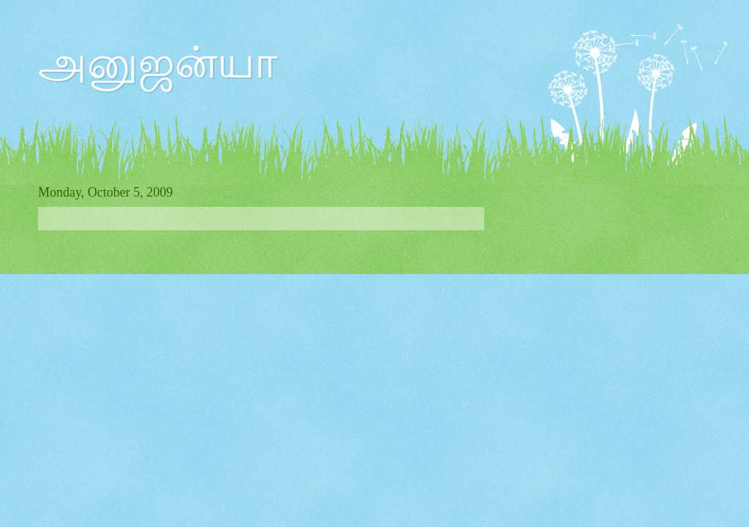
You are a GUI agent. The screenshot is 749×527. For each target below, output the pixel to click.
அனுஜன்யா (157, 63)
